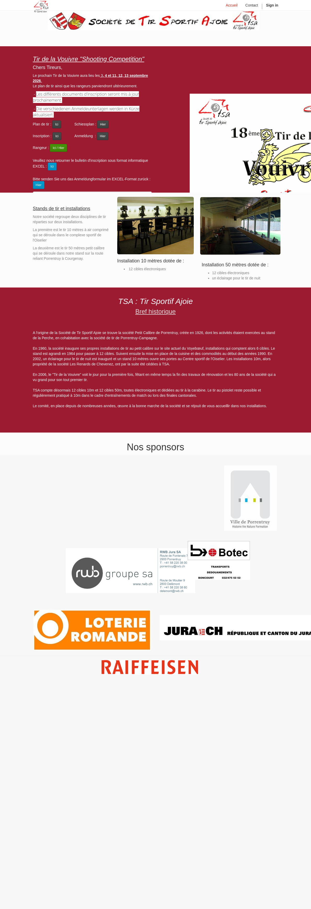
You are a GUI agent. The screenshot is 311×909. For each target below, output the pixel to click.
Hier (103, 124)
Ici (56, 136)
